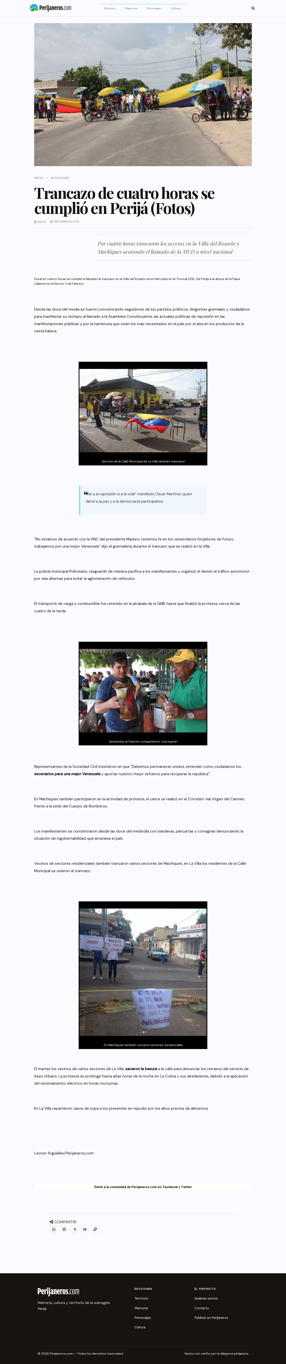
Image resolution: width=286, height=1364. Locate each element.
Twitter (186, 1187)
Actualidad (60, 178)
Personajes (154, 8)
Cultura (176, 8)
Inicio (38, 178)
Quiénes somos (206, 1298)
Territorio (110, 8)
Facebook (170, 1187)
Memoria (131, 8)
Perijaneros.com (80, 1153)
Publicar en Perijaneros (211, 1317)
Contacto (201, 1308)
